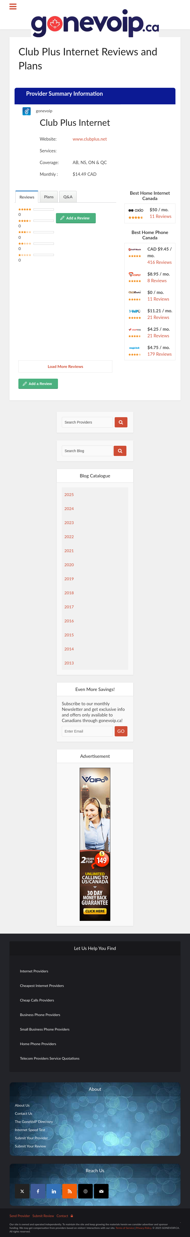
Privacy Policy (143, 1227)
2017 (69, 606)
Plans (49, 196)
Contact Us (23, 1113)
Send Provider (19, 1216)
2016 (69, 620)
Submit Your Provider (31, 1138)
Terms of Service (125, 1227)
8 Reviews (157, 280)
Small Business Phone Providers (44, 1029)
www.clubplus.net (90, 139)
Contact (62, 1216)
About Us (22, 1105)
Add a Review (77, 218)
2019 (69, 578)
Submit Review (43, 1216)
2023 (69, 522)
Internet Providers (34, 971)
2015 (69, 634)
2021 (69, 550)
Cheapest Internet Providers (42, 985)
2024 (69, 508)
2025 (69, 494)
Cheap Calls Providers (37, 1000)
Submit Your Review (30, 1146)
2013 (69, 662)
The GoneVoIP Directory (34, 1121)
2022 (69, 536)
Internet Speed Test (30, 1130)
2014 (69, 648)
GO (121, 731)
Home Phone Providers (38, 1044)
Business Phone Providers (40, 1014)
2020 (69, 564)
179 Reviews (159, 354)
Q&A (68, 196)
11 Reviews (160, 216)
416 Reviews (159, 262)
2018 (69, 592)
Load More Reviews (65, 366)
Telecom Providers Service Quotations (49, 1058)
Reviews (26, 196)
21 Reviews (158, 317)
